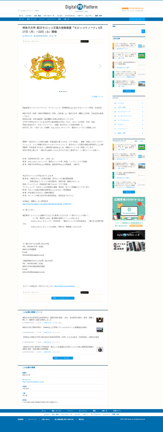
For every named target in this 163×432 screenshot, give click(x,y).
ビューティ (89, 16)
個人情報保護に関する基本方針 (64, 419)
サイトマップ (32, 419)
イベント (42, 19)
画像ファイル (98, 96)
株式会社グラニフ (122, 49)
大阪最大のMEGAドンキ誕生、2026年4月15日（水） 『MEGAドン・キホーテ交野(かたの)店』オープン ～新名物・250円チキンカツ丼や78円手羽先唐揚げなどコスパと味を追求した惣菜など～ (125, 85)
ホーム (21, 16)
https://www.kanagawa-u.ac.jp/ (33, 382)
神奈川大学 (28, 36)
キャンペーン (51, 19)
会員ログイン (117, 411)
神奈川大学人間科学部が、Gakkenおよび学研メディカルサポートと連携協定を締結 (54, 327)
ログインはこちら (136, 19)
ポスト (85, 41)
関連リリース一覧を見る (61, 358)
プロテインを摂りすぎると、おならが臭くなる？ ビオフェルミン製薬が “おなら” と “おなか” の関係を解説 (125, 74)
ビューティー (122, 129)
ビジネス (28, 16)
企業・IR (66, 19)
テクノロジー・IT (49, 16)
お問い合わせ (46, 419)
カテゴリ (21, 19)
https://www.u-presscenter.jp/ (64, 286)
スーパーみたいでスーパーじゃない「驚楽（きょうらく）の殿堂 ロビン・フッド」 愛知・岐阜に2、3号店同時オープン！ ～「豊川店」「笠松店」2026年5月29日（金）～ (125, 56)
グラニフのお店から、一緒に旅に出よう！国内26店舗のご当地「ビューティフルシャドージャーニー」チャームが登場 (125, 46)
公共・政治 (37, 16)
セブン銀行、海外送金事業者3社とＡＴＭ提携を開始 (125, 63)
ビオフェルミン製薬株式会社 (126, 77)
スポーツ (80, 16)
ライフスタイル (70, 16)
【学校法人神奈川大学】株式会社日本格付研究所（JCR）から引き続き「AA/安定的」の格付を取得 (60, 337)
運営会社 (81, 419)
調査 (59, 19)
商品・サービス (31, 19)
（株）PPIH (120, 58)
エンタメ (59, 16)
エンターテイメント (125, 116)
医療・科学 (98, 16)
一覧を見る (128, 91)
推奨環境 (20, 419)
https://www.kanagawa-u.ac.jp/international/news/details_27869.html (46, 204)
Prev (25, 66)
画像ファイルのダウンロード (62, 298)
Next (100, 66)
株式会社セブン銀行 (123, 67)
